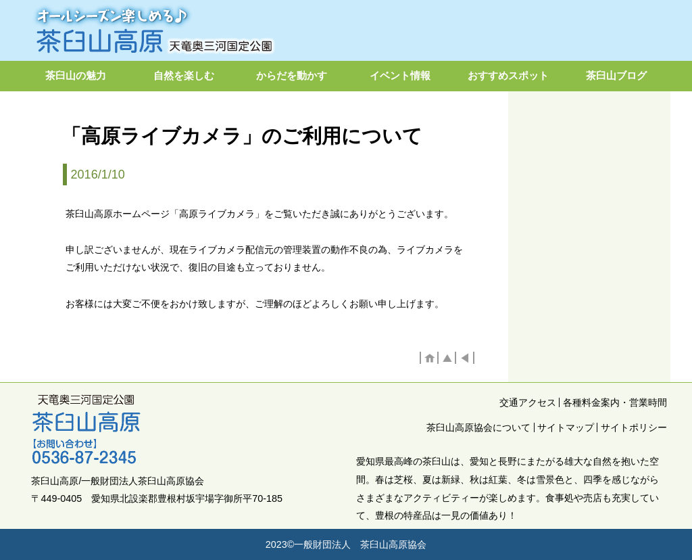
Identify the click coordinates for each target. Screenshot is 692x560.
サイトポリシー (634, 427)
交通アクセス (527, 402)
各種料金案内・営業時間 (615, 402)
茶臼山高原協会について (478, 427)
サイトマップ (565, 427)
